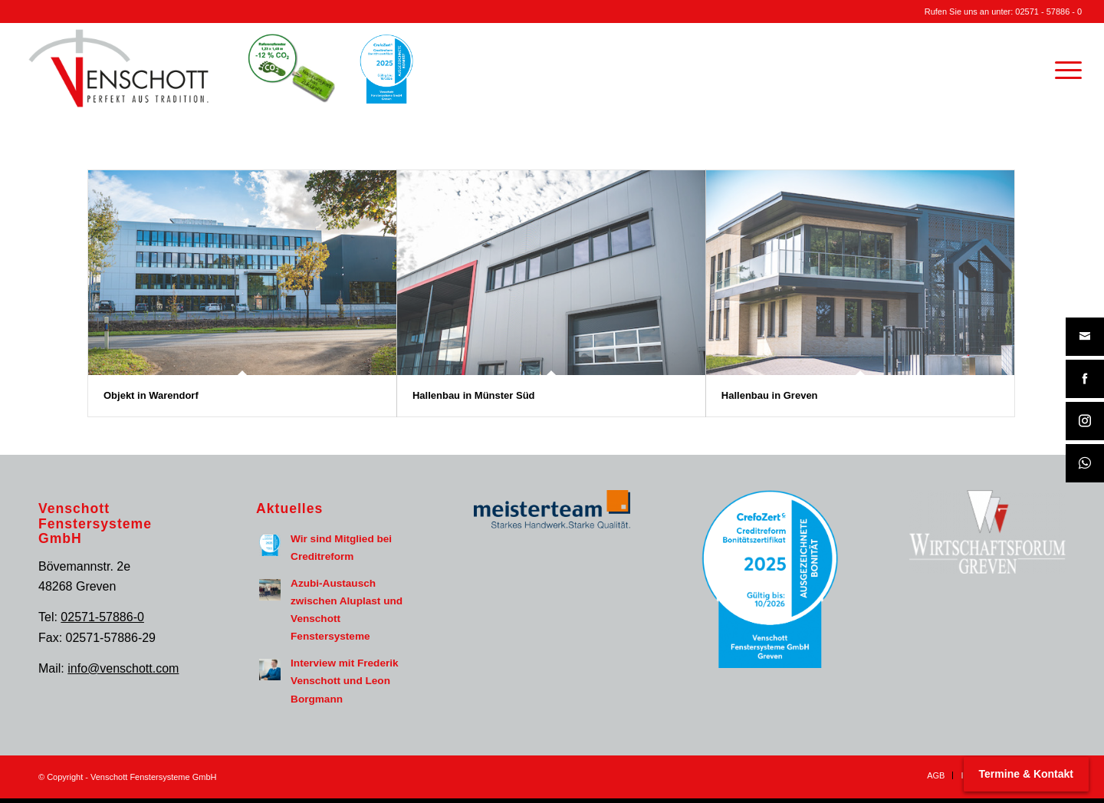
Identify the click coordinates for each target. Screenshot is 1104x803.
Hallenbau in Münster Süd (473, 395)
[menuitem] (1063, 68)
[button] (33, 769)
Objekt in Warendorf (151, 395)
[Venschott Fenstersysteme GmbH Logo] (118, 68)
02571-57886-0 (102, 617)
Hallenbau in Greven (769, 395)
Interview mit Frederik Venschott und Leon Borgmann (345, 680)
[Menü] (1063, 68)
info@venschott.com (123, 668)
